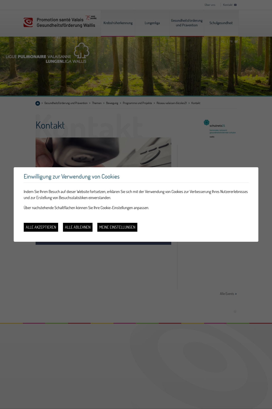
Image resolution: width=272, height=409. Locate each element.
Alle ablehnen (77, 227)
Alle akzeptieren (41, 227)
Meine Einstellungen (117, 227)
